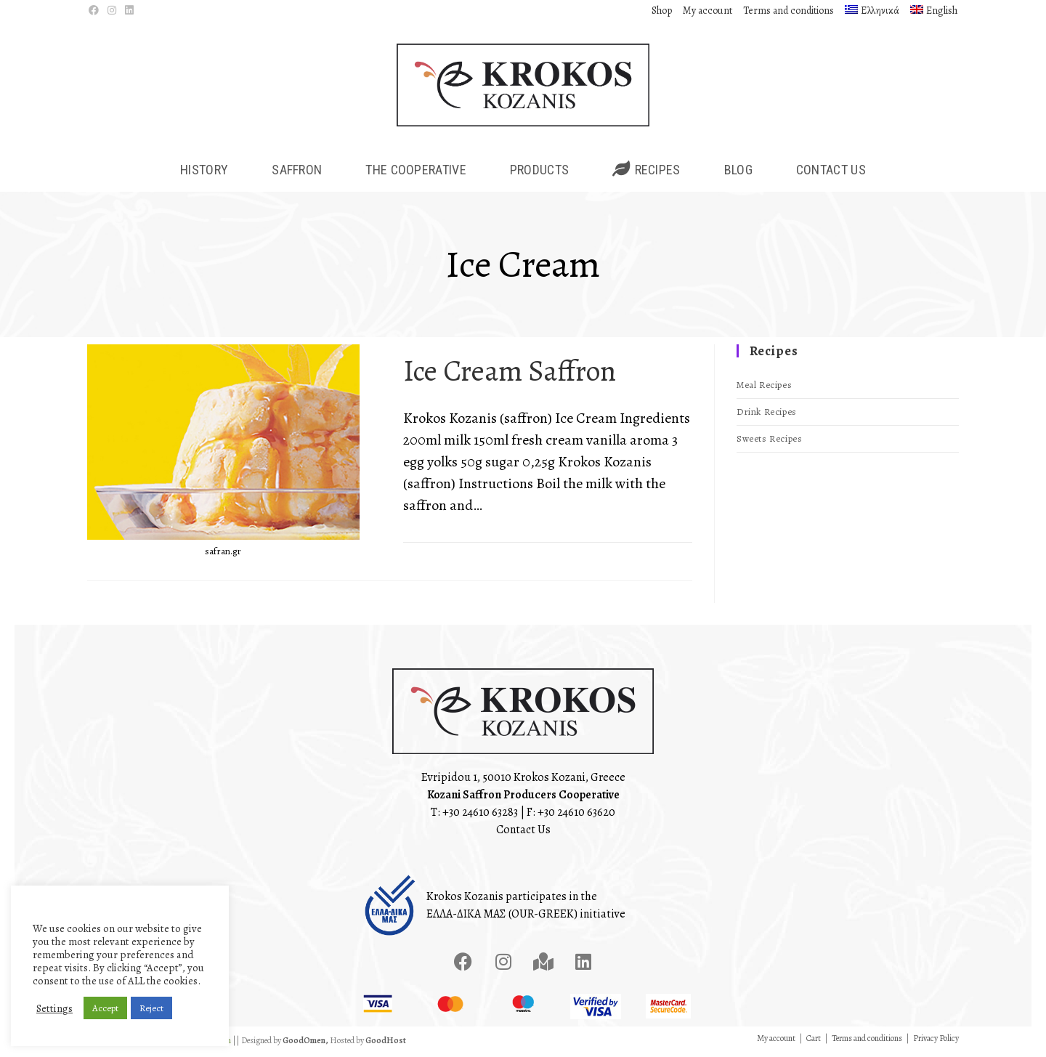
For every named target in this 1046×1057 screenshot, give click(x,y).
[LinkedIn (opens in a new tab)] (129, 11)
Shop (662, 10)
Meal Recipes (764, 388)
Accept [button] (105, 1008)
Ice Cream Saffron (509, 374)
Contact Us (523, 833)
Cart (813, 1041)
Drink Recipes (767, 415)
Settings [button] (54, 1008)
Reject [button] (151, 1008)
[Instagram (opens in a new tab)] (112, 11)
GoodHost (385, 1043)
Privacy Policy (936, 1041)
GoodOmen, (305, 1043)
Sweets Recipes (769, 442)
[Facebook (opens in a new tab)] (96, 11)
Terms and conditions (788, 10)
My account (707, 10)
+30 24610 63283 (480, 815)
